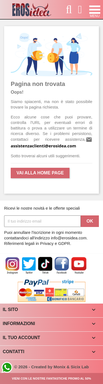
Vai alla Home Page (40, 173)
